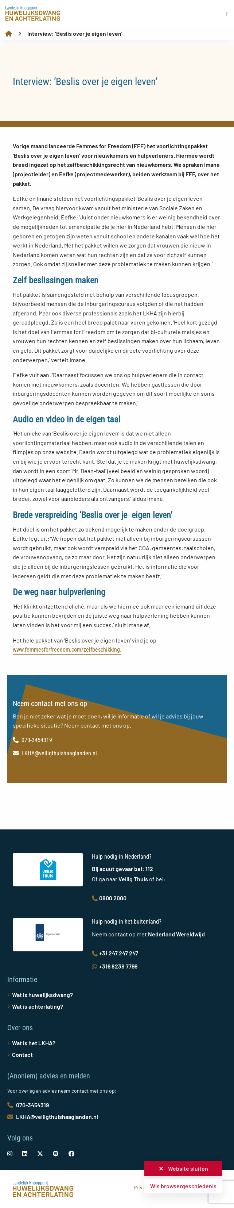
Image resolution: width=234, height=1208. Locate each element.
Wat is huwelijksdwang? (42, 994)
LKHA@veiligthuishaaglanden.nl (55, 753)
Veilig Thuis (133, 878)
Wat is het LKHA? (33, 1042)
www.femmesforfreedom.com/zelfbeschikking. (67, 649)
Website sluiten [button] (183, 1168)
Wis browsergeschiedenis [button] (183, 1185)
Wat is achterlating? (37, 1006)
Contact (22, 1054)
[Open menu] (227, 14)
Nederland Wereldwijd (176, 934)
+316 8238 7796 (114, 966)
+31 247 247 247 (115, 953)
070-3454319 (32, 740)
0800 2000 (109, 897)
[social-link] (9, 1153)
